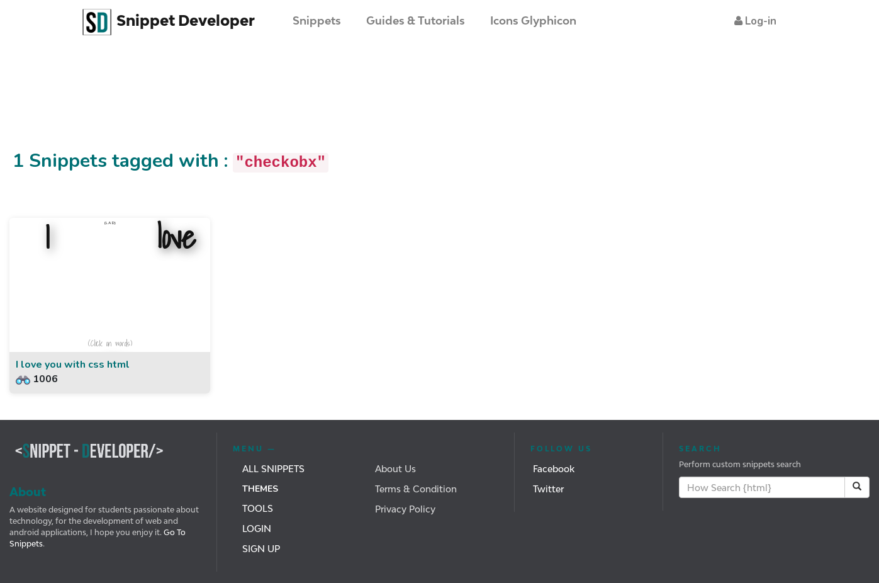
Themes (260, 489)
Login (256, 528)
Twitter (548, 489)
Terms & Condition (416, 489)
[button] (755, 21)
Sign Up (261, 548)
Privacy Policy (405, 509)
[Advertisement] (229, 102)
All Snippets (273, 468)
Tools (257, 508)
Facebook (553, 468)
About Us (395, 468)
